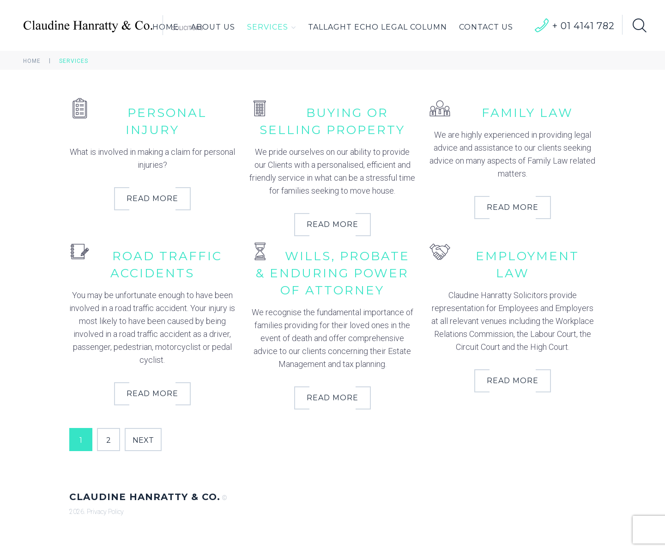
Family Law (527, 112)
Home (32, 61)
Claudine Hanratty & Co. (144, 496)
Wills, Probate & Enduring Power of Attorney (333, 273)
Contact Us (486, 27)
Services (271, 27)
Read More (152, 198)
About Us (213, 27)
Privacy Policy (105, 511)
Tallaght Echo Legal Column (377, 27)
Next (143, 440)
